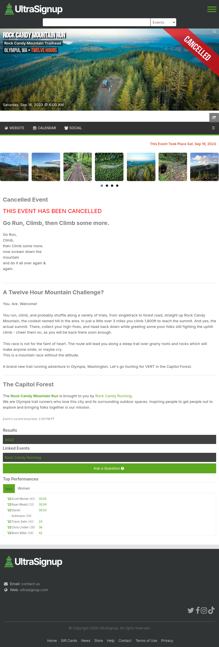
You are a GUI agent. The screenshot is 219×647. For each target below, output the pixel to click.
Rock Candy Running (113, 396)
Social (73, 128)
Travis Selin (19, 521)
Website (14, 128)
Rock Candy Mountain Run (34, 396)
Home (52, 640)
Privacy (167, 640)
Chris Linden (20, 527)
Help (110, 640)
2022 (9, 439)
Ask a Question (109, 468)
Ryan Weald (20, 504)
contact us (30, 583)
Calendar (44, 128)
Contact (125, 640)
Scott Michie (20, 498)
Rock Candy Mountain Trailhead (32, 43)
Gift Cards (69, 640)
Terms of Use (146, 640)
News (85, 640)
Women (24, 488)
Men (9, 489)
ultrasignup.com (34, 589)
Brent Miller (19, 533)
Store (98, 640)
